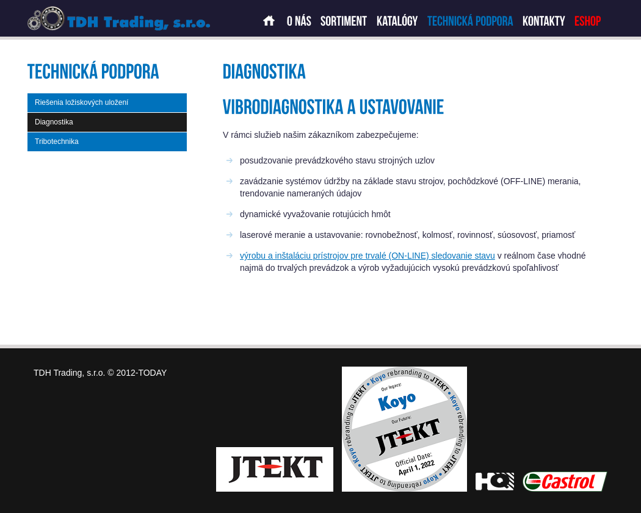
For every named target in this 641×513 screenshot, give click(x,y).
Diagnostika (54, 122)
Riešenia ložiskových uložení (81, 102)
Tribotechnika (57, 141)
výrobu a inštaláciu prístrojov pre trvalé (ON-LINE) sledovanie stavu (367, 255)
